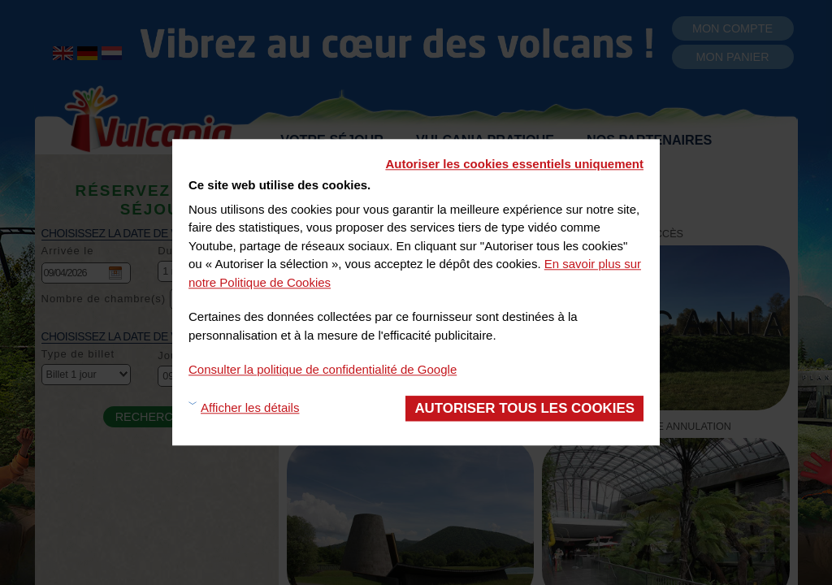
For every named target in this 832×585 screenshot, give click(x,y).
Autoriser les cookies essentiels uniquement (514, 164)
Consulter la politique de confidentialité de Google (322, 369)
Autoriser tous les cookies (524, 408)
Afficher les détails (250, 408)
